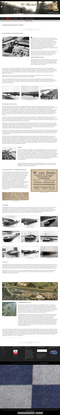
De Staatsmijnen (21, 20)
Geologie (22, 18)
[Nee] (58, 411)
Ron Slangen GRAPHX (44, 363)
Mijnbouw (8, 18)
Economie (28, 18)
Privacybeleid (55, 0)
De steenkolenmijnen (14, 20)
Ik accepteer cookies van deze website (26, 413)
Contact (46, 0)
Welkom (3, 18)
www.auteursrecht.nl (29, 360)
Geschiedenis (15, 18)
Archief (43, 0)
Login (58, 0)
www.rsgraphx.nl (54, 356)
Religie (33, 18)
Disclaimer (50, 0)
